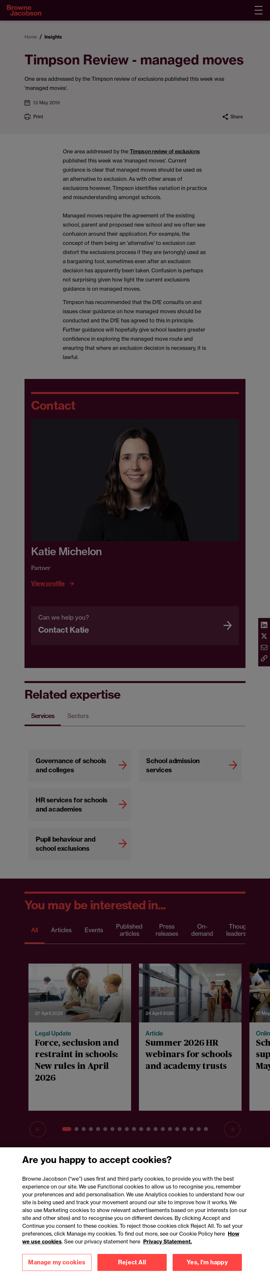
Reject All (132, 1262)
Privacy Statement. (167, 1241)
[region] (135, 1215)
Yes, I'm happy (207, 1262)
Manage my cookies (56, 1262)
